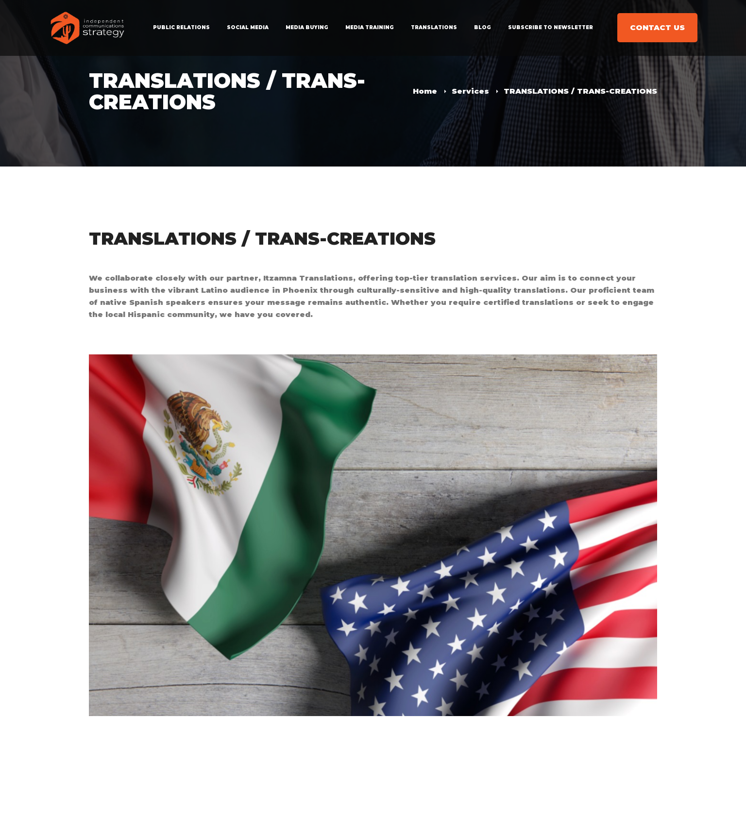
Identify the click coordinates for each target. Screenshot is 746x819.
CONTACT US (657, 27)
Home (425, 91)
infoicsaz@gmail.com (134, 788)
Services (470, 91)
